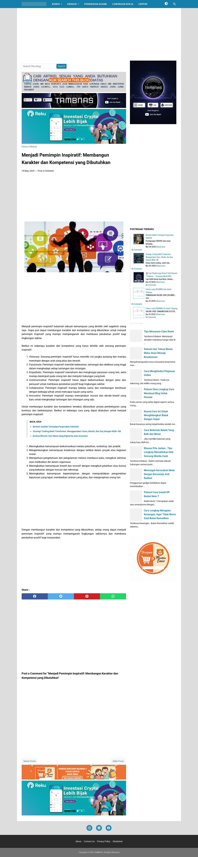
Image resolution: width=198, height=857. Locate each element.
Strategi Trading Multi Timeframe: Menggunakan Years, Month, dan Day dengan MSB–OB (77, 431)
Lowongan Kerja (122, 4)
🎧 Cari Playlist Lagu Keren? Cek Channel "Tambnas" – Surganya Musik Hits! (161, 274)
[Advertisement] (99, 34)
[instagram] (89, 828)
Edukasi (72, 4)
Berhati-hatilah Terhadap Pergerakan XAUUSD (56, 426)
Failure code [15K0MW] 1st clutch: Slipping (161, 308)
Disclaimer (118, 841)
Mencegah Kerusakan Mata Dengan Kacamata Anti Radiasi (159, 474)
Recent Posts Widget (136, 323)
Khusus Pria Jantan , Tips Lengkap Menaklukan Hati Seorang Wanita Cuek (158, 452)
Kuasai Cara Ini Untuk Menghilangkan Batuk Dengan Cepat (156, 415)
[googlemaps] (99, 828)
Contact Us (89, 841)
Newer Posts (30, 761)
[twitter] (61, 596)
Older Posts (118, 761)
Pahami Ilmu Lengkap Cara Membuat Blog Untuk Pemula (159, 393)
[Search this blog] (174, 4)
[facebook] (35, 596)
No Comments (137, 249)
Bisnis (56, 4)
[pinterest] (87, 596)
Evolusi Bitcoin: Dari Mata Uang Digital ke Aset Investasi (60, 436)
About (78, 841)
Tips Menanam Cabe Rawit (159, 331)
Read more (161, 246)
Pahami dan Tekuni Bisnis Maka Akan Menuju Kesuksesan (158, 353)
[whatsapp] (113, 596)
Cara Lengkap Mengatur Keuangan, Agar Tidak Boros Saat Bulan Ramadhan (160, 514)
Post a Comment (46, 171)
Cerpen (142, 4)
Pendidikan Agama (95, 4)
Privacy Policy (103, 841)
